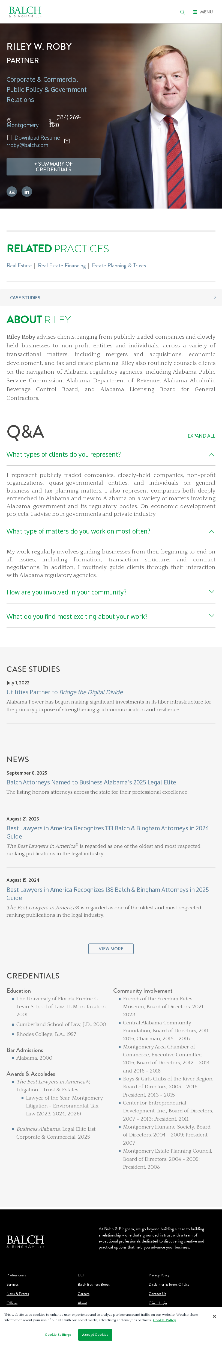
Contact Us (157, 1294)
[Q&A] (111, 525)
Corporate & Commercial (42, 79)
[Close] (214, 1317)
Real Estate (19, 265)
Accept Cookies (95, 1336)
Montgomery (23, 125)
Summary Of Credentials (54, 167)
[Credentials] (111, 1080)
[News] (111, 863)
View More (111, 949)
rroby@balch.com (27, 145)
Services (13, 1284)
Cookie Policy (164, 1321)
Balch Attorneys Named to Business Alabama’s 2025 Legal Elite (91, 782)
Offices (12, 1303)
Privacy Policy (159, 1275)
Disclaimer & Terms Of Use (169, 1284)
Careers (83, 1294)
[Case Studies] (111, 710)
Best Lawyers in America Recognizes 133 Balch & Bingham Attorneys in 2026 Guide (108, 832)
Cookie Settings (58, 1336)
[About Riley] (111, 358)
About (82, 1303)
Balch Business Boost (94, 1284)
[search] (182, 12)
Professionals (16, 1275)
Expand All (201, 436)
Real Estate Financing (62, 265)
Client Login (158, 1303)
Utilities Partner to (65, 692)
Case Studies (25, 297)
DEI (81, 1275)
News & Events (18, 1294)
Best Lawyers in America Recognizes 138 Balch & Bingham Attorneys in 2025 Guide (108, 893)
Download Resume (37, 137)
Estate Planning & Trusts (119, 265)
